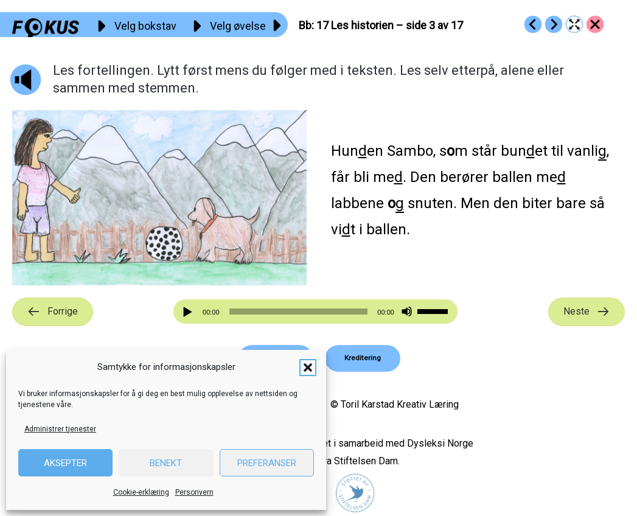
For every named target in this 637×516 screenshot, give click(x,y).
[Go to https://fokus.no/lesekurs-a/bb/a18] (553, 24)
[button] (308, 367)
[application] (315, 311)
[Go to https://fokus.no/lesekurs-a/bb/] (595, 24)
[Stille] (407, 312)
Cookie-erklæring (141, 492)
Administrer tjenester (60, 429)
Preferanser (266, 463)
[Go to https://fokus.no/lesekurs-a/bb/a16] (533, 24)
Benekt (166, 463)
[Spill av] (189, 312)
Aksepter (65, 463)
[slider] (298, 312)
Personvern (194, 492)
